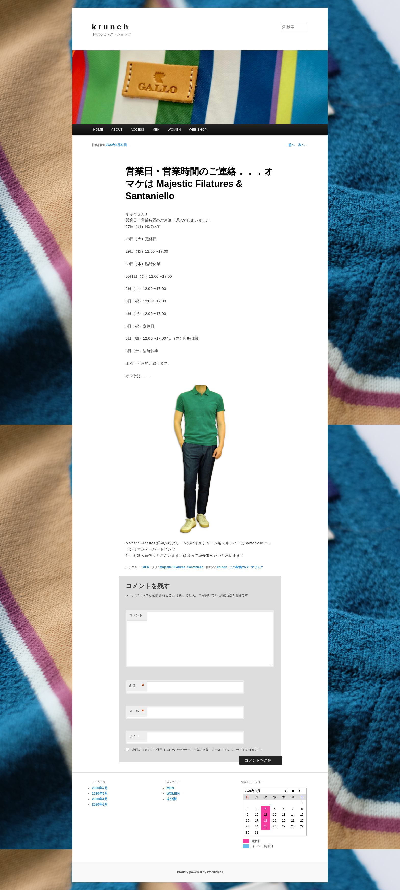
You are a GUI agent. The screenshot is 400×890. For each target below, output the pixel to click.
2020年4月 (100, 799)
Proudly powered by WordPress (200, 872)
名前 (136, 686)
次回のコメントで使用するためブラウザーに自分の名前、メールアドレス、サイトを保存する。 (198, 750)
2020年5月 (100, 793)
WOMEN (174, 129)
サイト (134, 736)
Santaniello (195, 567)
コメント (135, 615)
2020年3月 (100, 804)
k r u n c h (110, 26)
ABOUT (117, 129)
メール (136, 711)
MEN (156, 129)
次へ (303, 145)
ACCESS (137, 129)
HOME (98, 129)
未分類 (172, 799)
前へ (289, 145)
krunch (222, 567)
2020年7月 (100, 788)
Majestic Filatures (172, 567)
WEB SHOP (198, 129)
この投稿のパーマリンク (246, 567)
